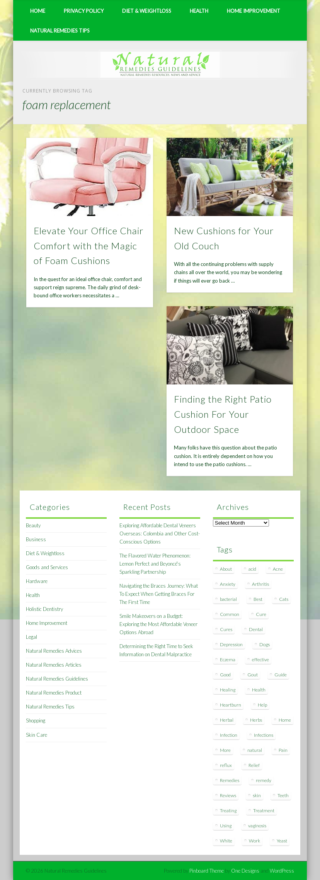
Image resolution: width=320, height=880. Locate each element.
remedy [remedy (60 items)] (263, 780)
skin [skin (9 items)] (257, 795)
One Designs (245, 871)
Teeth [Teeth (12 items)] (283, 795)
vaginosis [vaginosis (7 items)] (257, 826)
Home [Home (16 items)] (285, 720)
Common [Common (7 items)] (229, 614)
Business (36, 539)
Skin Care (36, 735)
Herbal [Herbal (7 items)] (226, 720)
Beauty (33, 525)
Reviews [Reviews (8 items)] (228, 795)
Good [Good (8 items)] (225, 675)
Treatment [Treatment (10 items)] (263, 810)
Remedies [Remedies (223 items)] (229, 780)
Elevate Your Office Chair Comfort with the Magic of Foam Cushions (89, 245)
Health (199, 11)
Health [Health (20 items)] (259, 690)
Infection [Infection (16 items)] (228, 735)
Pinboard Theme (206, 871)
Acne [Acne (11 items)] (278, 569)
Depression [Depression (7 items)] (231, 644)
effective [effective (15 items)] (260, 659)
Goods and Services (47, 567)
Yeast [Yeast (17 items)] (282, 841)
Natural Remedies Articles (54, 665)
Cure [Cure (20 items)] (261, 614)
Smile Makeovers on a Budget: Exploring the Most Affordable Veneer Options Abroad (158, 624)
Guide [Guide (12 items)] (280, 675)
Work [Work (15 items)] (254, 841)
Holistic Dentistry (44, 609)
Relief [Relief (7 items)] (254, 765)
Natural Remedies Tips (60, 30)
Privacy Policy (84, 11)
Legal (31, 637)
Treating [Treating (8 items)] (228, 810)
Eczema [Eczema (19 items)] (227, 659)
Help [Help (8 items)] (262, 705)
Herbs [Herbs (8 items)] (256, 720)
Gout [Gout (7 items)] (252, 675)
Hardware (37, 581)
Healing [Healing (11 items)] (227, 690)
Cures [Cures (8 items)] (226, 629)
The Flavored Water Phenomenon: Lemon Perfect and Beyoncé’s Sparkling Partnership (155, 563)
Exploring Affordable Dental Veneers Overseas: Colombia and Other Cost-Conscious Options (159, 533)
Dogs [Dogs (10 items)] (264, 644)
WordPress (282, 871)
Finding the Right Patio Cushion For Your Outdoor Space (223, 414)
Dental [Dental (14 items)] (256, 629)
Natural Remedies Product (54, 693)
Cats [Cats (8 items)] (283, 599)
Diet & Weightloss (146, 11)
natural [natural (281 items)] (254, 750)
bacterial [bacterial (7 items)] (228, 599)
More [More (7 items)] (225, 750)
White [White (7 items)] (226, 841)
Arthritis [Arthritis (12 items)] (260, 584)
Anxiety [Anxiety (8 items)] (227, 584)
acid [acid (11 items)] (252, 569)
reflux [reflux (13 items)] (226, 765)
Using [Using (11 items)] (225, 826)
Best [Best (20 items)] (258, 599)
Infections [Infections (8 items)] (263, 735)
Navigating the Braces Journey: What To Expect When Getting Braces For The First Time (158, 594)
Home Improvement (253, 11)
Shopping (35, 720)
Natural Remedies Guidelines (57, 679)
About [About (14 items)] (226, 569)
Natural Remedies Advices (54, 651)
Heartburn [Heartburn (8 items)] (230, 705)
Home (37, 11)
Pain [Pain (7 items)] (283, 750)
